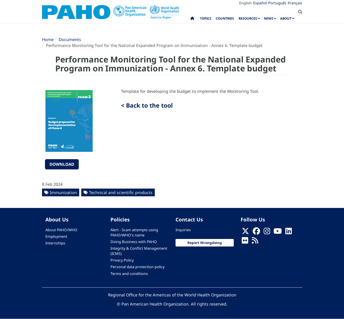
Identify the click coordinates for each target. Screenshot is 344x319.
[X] (245, 232)
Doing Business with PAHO (133, 241)
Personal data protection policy (137, 266)
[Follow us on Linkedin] (288, 232)
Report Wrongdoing (204, 242)
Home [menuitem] (192, 19)
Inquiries (183, 229)
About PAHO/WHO (61, 229)
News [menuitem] (268, 18)
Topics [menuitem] (205, 18)
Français (295, 2)
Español (260, 2)
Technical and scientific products (120, 192)
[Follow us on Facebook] (256, 232)
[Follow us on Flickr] (245, 241)
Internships (55, 243)
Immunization (63, 192)
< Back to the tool (147, 105)
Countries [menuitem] (225, 18)
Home (48, 39)
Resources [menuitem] (248, 18)
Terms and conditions (129, 273)
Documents (70, 39)
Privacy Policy (122, 260)
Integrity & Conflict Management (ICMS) (138, 251)
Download (62, 164)
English (245, 2)
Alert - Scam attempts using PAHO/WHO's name (134, 232)
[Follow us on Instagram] (267, 232)
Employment (56, 236)
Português (277, 2)
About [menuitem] (285, 18)
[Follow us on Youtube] (277, 232)
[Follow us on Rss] (255, 241)
